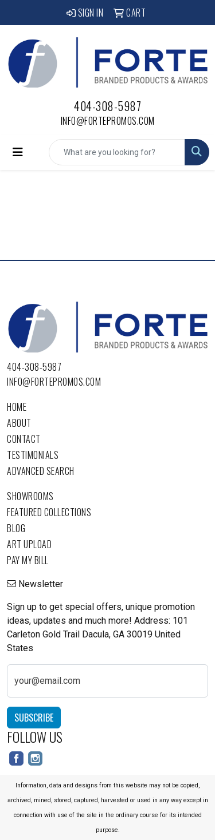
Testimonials (32, 455)
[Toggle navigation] (18, 152)
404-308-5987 (107, 105)
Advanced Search (41, 471)
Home (16, 407)
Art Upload (29, 544)
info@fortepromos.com (108, 121)
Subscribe (33, 717)
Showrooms (30, 496)
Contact (24, 439)
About (19, 423)
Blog (16, 528)
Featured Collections (49, 512)
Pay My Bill (28, 560)
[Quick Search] (117, 152)
